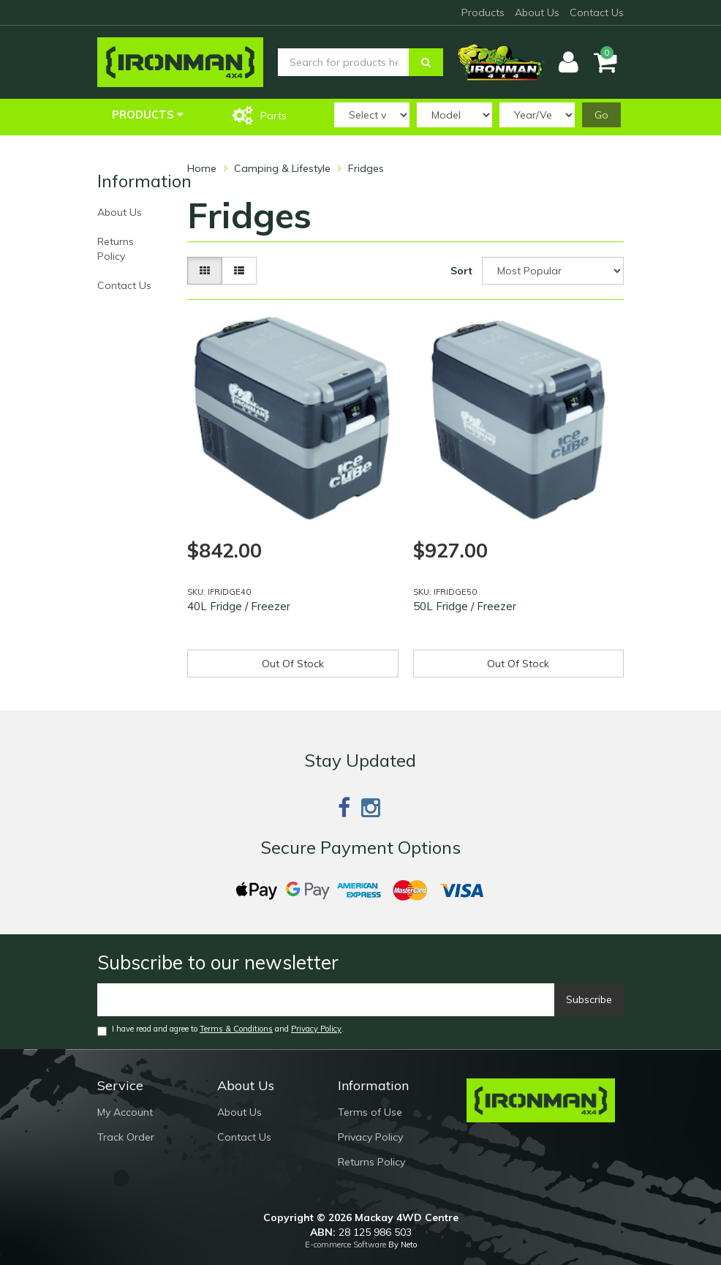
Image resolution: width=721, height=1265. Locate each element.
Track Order (125, 1137)
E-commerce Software (345, 1244)
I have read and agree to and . (220, 1030)
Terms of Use (370, 1112)
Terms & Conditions (236, 1029)
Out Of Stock (293, 663)
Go (601, 114)
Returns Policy (115, 249)
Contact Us (597, 12)
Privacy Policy (316, 1029)
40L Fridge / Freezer (238, 606)
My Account (125, 1112)
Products (483, 12)
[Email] (326, 999)
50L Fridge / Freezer (464, 606)
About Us (537, 12)
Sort (461, 270)
